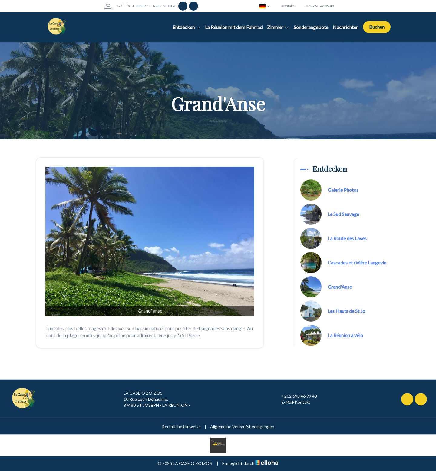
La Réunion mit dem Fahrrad (234, 27)
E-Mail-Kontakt (292, 402)
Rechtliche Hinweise (181, 426)
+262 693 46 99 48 (296, 396)
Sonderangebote (311, 27)
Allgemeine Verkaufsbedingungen (242, 426)
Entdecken (186, 27)
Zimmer (278, 27)
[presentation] (54, 240)
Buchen (377, 27)
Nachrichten (345, 27)
